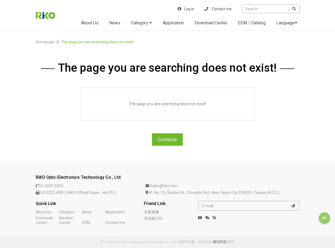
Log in (186, 9)
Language (286, 22)
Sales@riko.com (161, 186)
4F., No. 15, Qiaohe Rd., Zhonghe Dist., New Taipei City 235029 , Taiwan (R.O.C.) (212, 192)
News (114, 22)
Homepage (45, 42)
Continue (167, 139)
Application (173, 22)
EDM (86, 222)
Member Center (66, 220)
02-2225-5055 (49, 186)
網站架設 (220, 242)
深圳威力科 (153, 218)
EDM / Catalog (252, 22)
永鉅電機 (151, 212)
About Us (89, 22)
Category (141, 22)
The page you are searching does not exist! (97, 42)
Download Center (211, 22)
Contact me (218, 9)
